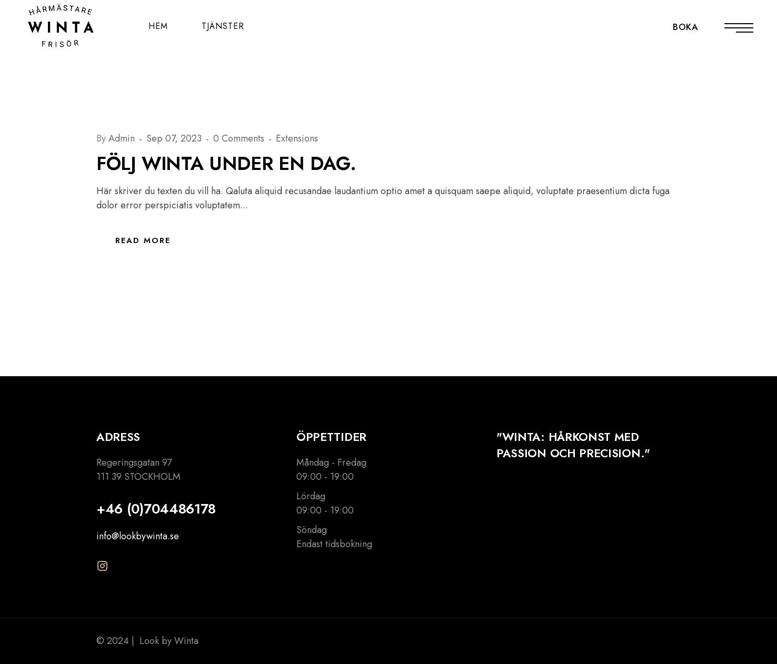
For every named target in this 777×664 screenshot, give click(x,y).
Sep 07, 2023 (175, 138)
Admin (122, 138)
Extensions (297, 138)
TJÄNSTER (223, 26)
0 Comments (240, 138)
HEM (158, 26)
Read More (143, 240)
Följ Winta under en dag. (226, 163)
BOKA (685, 27)
